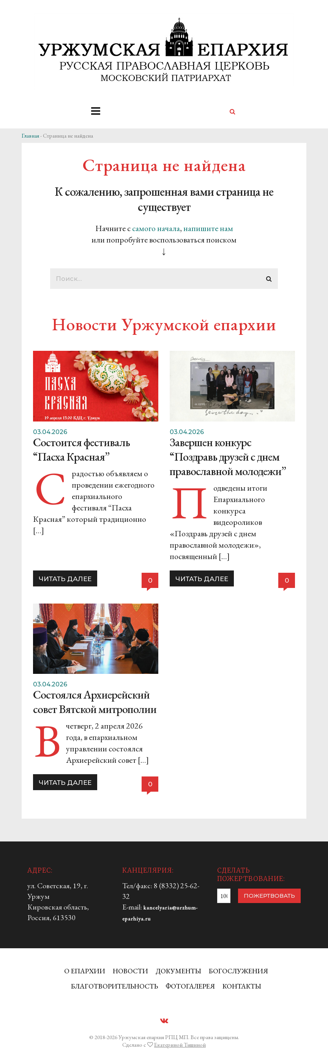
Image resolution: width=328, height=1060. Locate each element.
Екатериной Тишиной (180, 1044)
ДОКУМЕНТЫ (178, 971)
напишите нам (208, 228)
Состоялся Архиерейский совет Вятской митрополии (94, 701)
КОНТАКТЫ (241, 986)
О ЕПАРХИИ (84, 971)
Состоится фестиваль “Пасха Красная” (81, 449)
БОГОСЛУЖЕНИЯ (238, 971)
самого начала (156, 228)
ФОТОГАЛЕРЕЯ (190, 986)
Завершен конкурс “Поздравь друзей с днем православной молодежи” (228, 457)
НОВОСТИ (130, 971)
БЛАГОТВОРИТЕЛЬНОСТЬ (114, 986)
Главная (30, 135)
